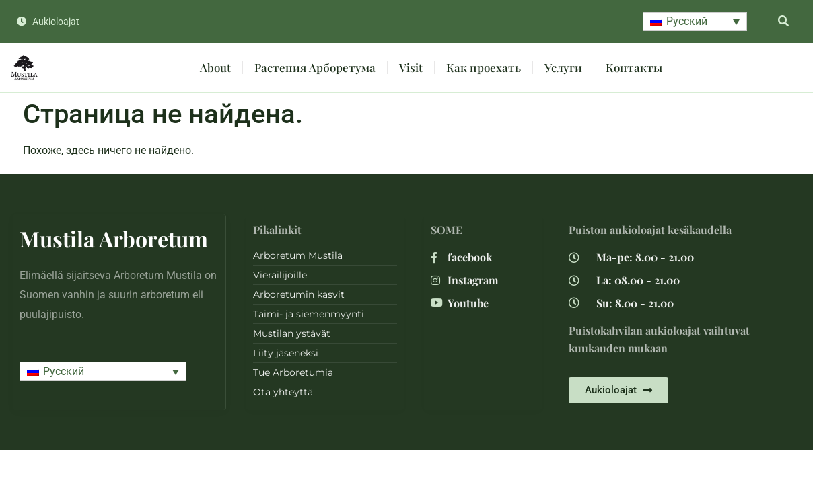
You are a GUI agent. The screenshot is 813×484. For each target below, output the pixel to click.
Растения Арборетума (315, 67)
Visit (411, 67)
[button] (695, 22)
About (215, 67)
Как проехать (483, 67)
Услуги (563, 67)
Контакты (634, 67)
